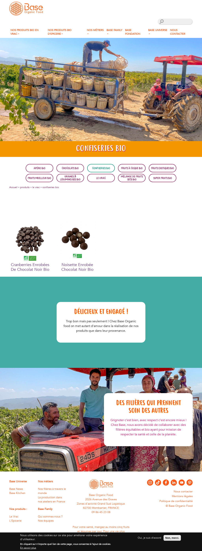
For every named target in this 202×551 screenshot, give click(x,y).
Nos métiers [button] (95, 30)
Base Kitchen (17, 493)
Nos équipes (46, 521)
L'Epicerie (15, 521)
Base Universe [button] (157, 30)
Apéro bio (39, 168)
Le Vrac (101, 178)
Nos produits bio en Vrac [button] (24, 32)
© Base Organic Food (179, 506)
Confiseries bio (101, 168)
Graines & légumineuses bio (70, 178)
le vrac (36, 187)
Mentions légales (182, 496)
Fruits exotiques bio (162, 168)
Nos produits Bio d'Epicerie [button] (59, 32)
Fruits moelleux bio (39, 178)
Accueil (13, 187)
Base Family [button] (114, 30)
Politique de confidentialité (176, 501)
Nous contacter (177, 32)
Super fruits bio (162, 178)
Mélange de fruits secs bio (132, 178)
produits (25, 187)
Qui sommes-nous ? (50, 516)
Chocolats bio (70, 168)
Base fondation (132, 32)
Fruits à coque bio (132, 168)
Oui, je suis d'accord (149, 539)
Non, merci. (172, 539)
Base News (16, 489)
